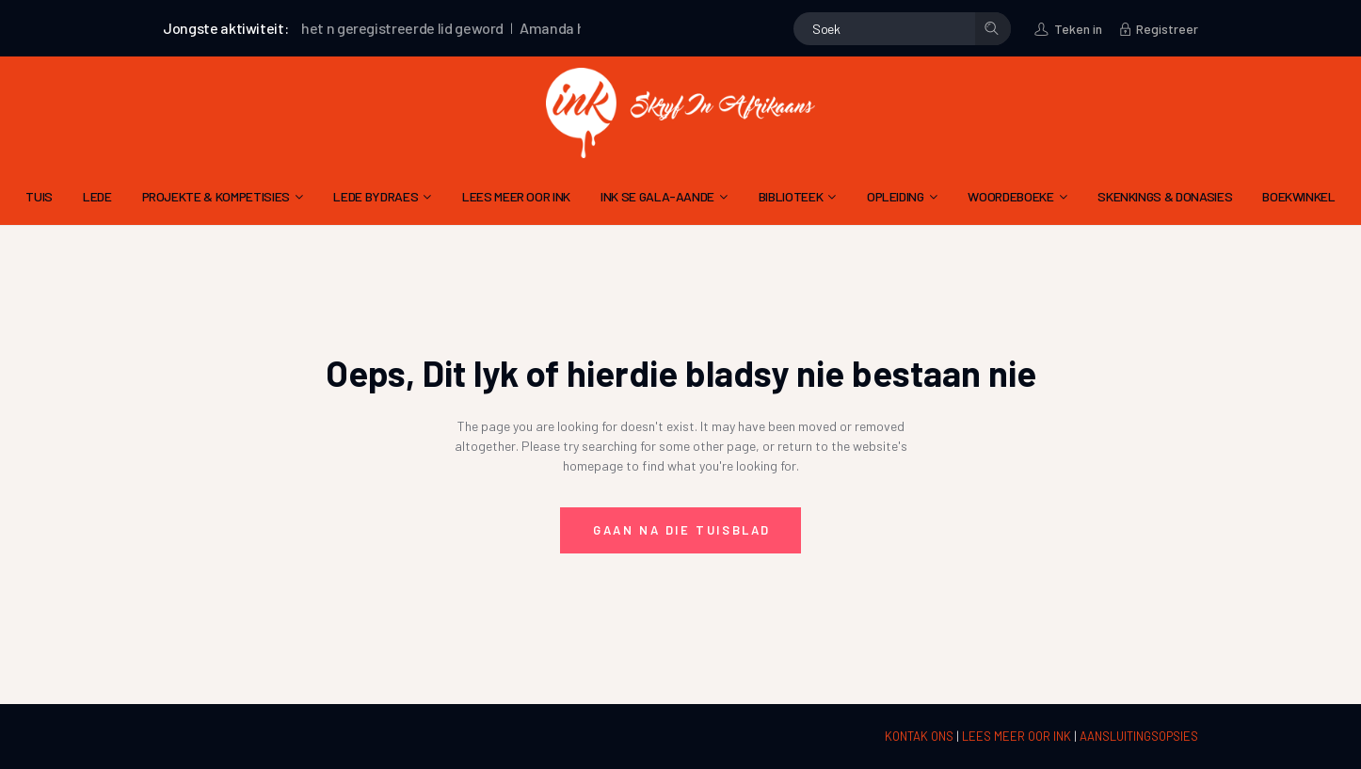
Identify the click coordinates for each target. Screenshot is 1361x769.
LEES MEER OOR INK (1018, 736)
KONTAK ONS (920, 736)
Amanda (553, 28)
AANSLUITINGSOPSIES (1139, 736)
